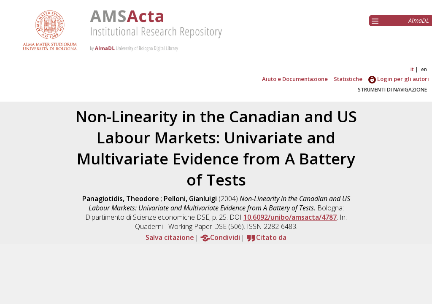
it (412, 69)
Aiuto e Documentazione (295, 79)
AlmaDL (418, 20)
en (424, 69)
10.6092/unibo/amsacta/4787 (290, 217)
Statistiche (348, 79)
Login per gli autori (398, 79)
